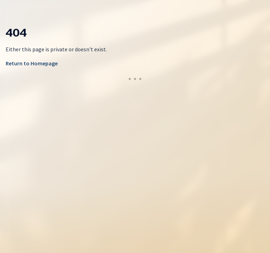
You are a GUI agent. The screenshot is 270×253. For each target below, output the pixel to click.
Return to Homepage (32, 63)
